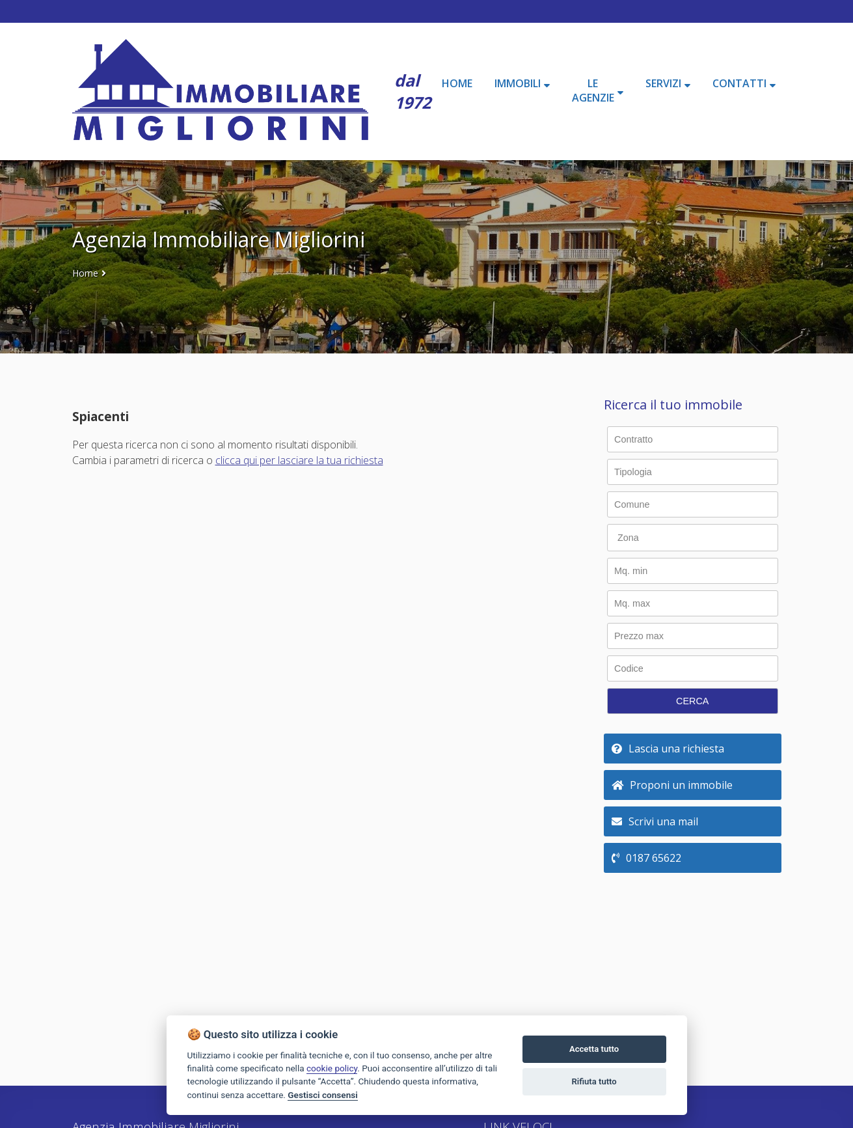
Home (85, 273)
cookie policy (331, 1068)
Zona (628, 537)
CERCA (692, 701)
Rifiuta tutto (593, 1081)
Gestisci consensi (322, 1095)
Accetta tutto (594, 1049)
